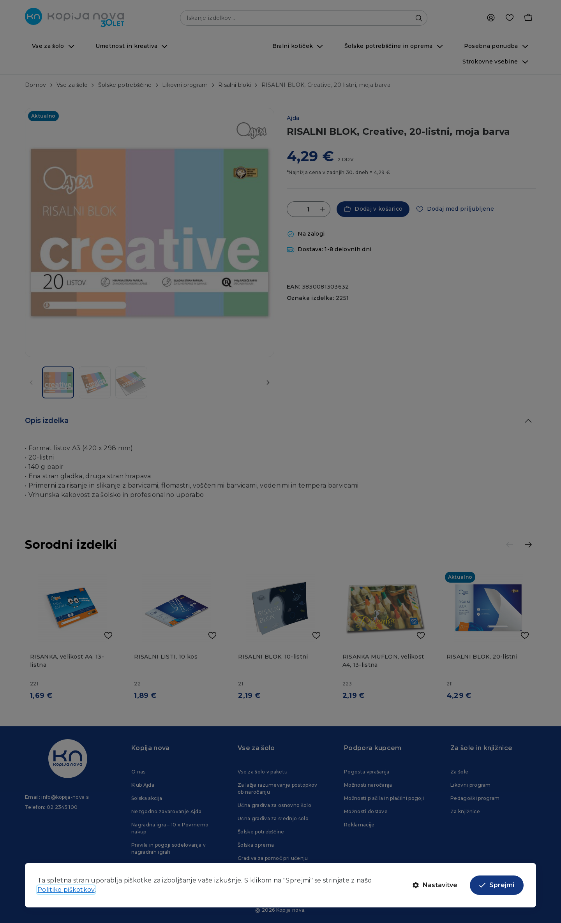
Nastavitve (435, 885)
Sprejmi (496, 885)
